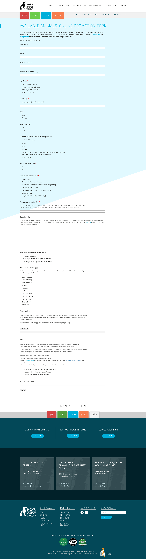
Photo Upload (25, 311)
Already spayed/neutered (30, 256)
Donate (43, 515)
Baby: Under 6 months (29, 84)
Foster (43, 518)
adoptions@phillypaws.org (32, 486)
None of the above (28, 157)
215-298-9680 (64, 483)
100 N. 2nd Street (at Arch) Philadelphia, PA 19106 (32, 472)
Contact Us (65, 521)
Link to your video (27, 381)
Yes (23, 167)
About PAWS (65, 512)
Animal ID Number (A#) (29, 72)
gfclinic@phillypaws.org (67, 486)
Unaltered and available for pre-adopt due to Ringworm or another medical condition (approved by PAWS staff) (44, 153)
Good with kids (27, 283)
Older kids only (27, 302)
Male (23, 115)
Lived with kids (26, 299)
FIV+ (23, 147)
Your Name (25, 45)
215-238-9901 (28, 483)
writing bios (96, 34)
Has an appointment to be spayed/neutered (36, 259)
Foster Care (26, 179)
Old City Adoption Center (30, 187)
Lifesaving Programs (64, 524)
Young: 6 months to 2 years (31, 87)
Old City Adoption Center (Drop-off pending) (36, 190)
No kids (24, 291)
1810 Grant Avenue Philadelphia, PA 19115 (103, 472)
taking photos (24, 37)
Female (24, 118)
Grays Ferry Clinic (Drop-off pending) (34, 196)
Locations (64, 518)
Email (22, 54)
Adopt (42, 512)
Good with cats (27, 277)
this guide (88, 222)
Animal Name (26, 63)
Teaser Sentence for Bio (30, 202)
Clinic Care (65, 515)
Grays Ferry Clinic (27, 193)
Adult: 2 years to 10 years (30, 90)
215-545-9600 (100, 483)
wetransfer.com (29, 360)
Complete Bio (26, 217)
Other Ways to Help (46, 524)
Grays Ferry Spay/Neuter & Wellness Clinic (72, 466)
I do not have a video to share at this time (35, 375)
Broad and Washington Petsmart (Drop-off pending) (39, 185)
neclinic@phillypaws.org (103, 486)
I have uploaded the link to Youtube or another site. (39, 369)
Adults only (25, 305)
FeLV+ (24, 144)
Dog (23, 130)
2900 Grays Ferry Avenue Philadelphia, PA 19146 (68, 475)
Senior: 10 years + (28, 92)
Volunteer (44, 521)
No (23, 170)
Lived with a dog (27, 296)
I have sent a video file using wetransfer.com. (37, 372)
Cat (23, 128)
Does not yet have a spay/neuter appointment (37, 261)
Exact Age (24, 99)
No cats (24, 285)
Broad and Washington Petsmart (32, 182)
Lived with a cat (27, 294)
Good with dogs (27, 280)
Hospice (24, 149)
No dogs (25, 288)
